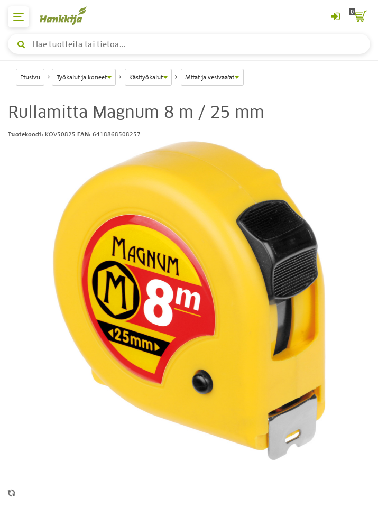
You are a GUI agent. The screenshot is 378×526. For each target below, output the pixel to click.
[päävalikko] (18, 16)
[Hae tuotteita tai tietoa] (189, 44)
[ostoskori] (359, 16)
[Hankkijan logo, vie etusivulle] (69, 15)
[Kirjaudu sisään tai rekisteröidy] (335, 16)
